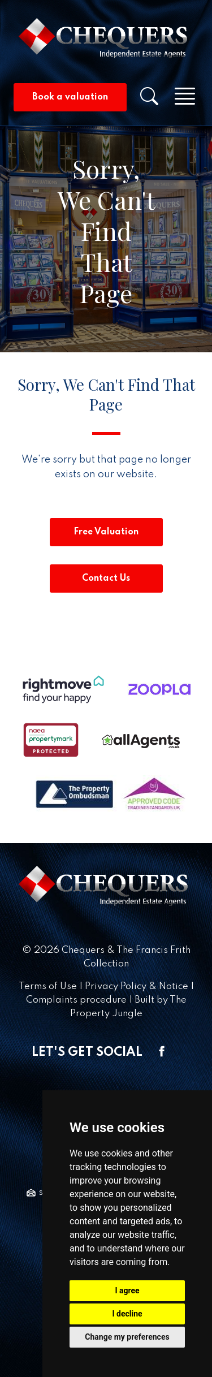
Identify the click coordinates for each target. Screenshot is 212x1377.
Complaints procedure (76, 1000)
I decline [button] (127, 1313)
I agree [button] (127, 1290)
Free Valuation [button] (106, 532)
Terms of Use (48, 986)
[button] (149, 100)
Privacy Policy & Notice (136, 986)
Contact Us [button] (106, 578)
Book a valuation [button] (70, 97)
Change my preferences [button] (127, 1336)
